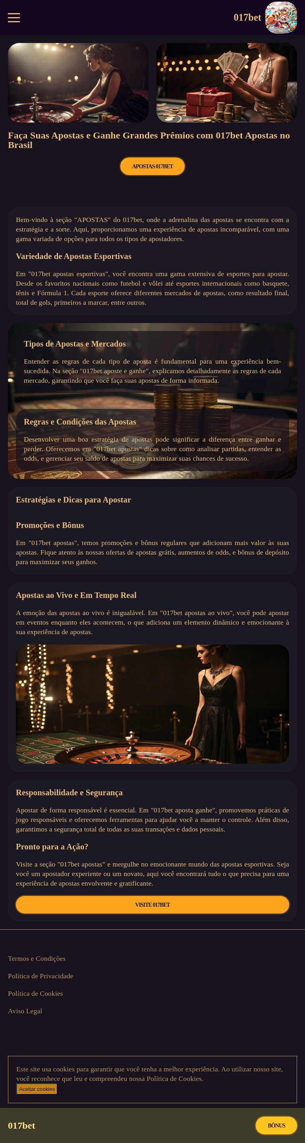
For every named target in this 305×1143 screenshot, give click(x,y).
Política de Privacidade (40, 976)
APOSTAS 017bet (152, 166)
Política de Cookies (35, 993)
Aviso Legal (25, 1011)
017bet (265, 17)
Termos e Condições (37, 958)
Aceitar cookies (37, 1089)
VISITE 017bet (152, 905)
